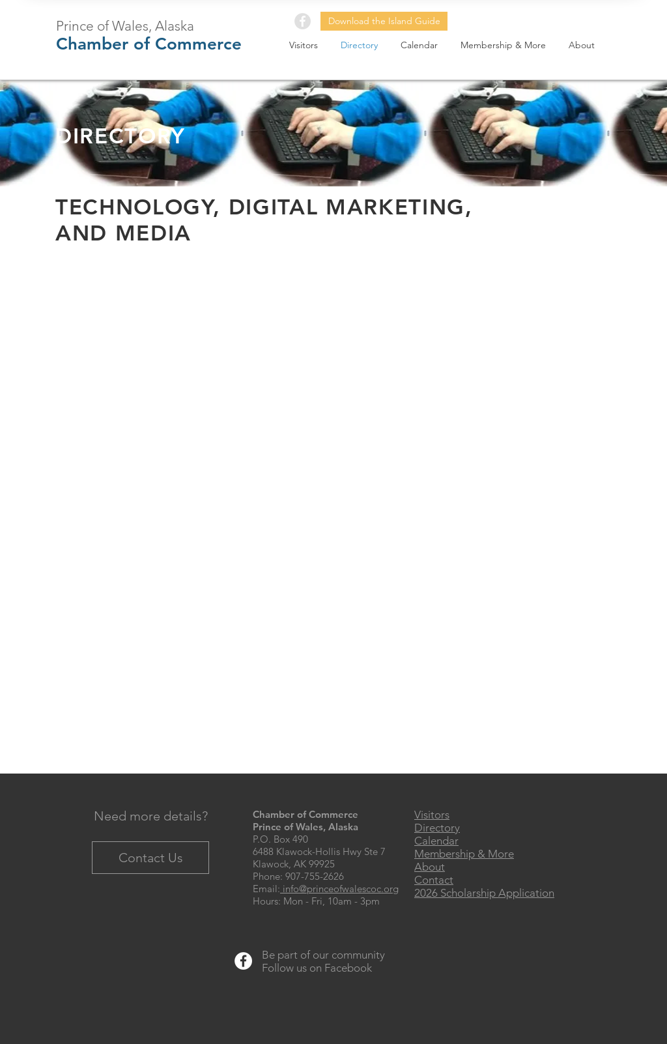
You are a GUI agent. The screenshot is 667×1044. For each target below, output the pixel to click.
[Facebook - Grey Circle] (302, 21)
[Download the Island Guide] (383, 21)
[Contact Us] (150, 857)
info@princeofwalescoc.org (339, 888)
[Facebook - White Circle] (243, 961)
